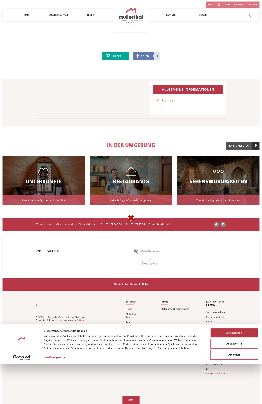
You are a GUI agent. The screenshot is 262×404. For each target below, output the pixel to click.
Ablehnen (234, 394)
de (210, 4)
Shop (253, 4)
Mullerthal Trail (58, 15)
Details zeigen (52, 397)
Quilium (80, 320)
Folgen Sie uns (234, 4)
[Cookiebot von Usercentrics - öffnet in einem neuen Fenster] (21, 397)
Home (26, 15)
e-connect (59, 320)
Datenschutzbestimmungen (175, 308)
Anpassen (234, 383)
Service (203, 15)
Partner (171, 15)
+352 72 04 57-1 (216, 359)
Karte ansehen (239, 145)
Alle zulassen (234, 372)
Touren (91, 15)
